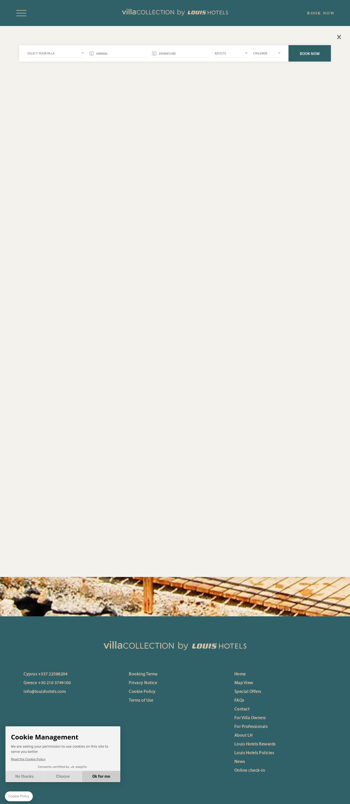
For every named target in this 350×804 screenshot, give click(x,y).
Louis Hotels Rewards (255, 744)
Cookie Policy (142, 692)
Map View (243, 683)
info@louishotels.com (45, 692)
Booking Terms (143, 674)
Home (240, 674)
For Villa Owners (250, 718)
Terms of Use (141, 700)
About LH (243, 735)
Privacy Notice (143, 683)
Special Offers (247, 692)
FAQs (239, 700)
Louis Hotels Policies (254, 753)
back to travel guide (178, 123)
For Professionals (251, 727)
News (239, 762)
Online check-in (249, 770)
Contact (242, 709)
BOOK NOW (321, 13)
